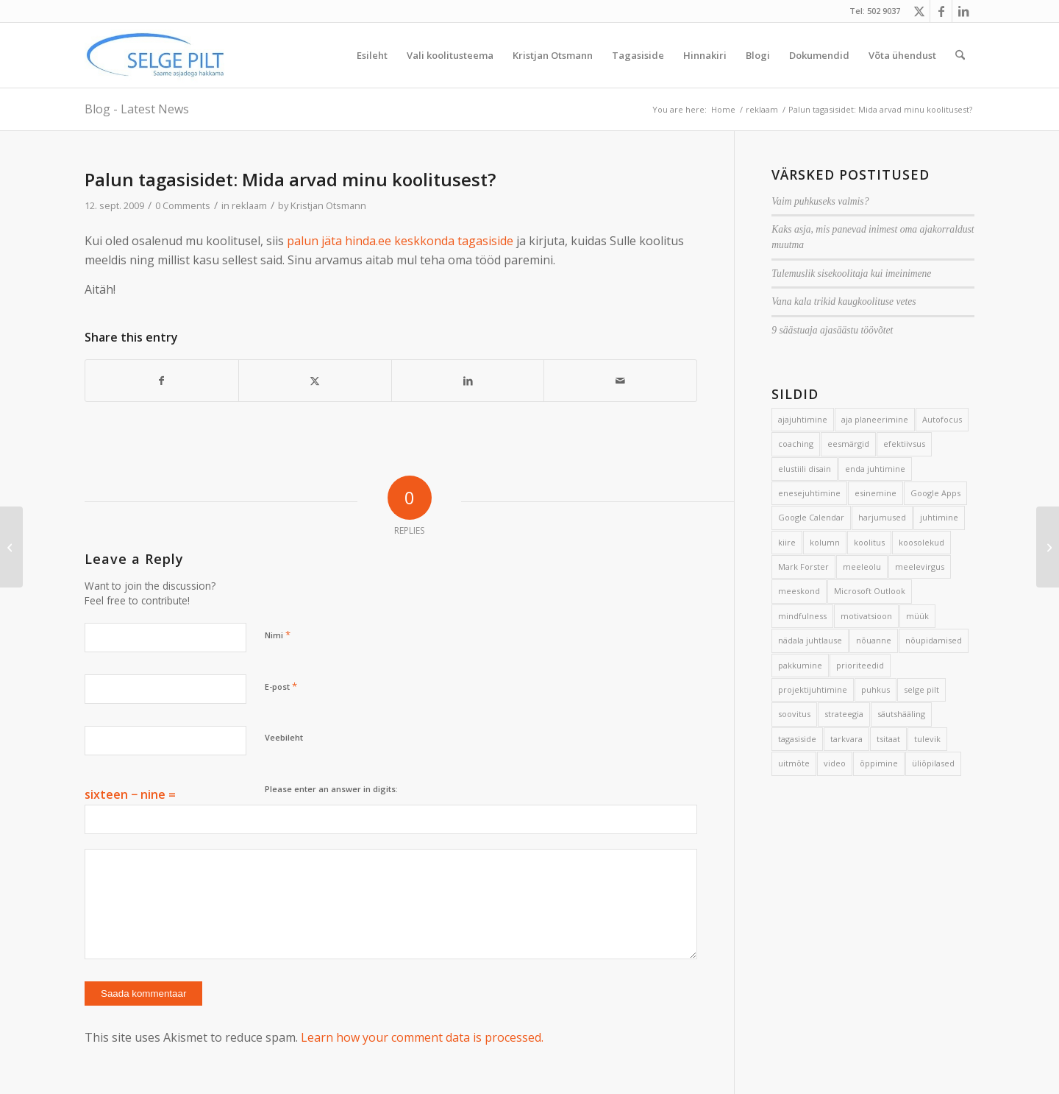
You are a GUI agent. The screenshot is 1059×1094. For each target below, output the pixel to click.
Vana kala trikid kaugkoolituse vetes (843, 301)
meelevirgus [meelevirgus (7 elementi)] (919, 566)
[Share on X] (315, 380)
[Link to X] (919, 11)
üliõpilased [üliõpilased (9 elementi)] (933, 763)
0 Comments (182, 205)
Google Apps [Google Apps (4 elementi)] (935, 492)
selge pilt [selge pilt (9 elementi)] (921, 689)
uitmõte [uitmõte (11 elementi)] (794, 763)
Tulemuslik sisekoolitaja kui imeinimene (851, 273)
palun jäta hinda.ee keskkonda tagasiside (400, 241)
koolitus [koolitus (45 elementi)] (869, 542)
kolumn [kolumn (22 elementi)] (825, 542)
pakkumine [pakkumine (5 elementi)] (800, 665)
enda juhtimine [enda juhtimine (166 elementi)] (875, 468)
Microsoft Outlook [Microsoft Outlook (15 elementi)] (869, 590)
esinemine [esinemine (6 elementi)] (875, 492)
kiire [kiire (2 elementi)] (787, 542)
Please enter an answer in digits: (331, 788)
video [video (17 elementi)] (835, 763)
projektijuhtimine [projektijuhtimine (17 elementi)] (812, 689)
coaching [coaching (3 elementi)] (795, 443)
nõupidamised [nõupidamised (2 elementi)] (933, 640)
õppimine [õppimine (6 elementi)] (879, 763)
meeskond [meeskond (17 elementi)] (799, 590)
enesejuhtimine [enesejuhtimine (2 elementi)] (809, 492)
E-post (281, 686)
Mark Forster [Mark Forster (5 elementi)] (803, 566)
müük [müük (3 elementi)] (917, 615)
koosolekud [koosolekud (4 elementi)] (921, 542)
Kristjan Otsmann (328, 205)
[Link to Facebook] (941, 11)
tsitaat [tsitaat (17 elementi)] (888, 738)
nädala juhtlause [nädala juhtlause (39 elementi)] (810, 640)
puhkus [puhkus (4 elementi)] (875, 689)
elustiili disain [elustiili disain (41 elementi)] (804, 468)
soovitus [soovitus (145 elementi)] (794, 713)
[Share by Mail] (620, 380)
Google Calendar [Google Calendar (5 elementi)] (811, 517)
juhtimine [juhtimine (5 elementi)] (939, 517)
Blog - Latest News (137, 109)
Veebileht (284, 737)
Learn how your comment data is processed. (422, 1037)
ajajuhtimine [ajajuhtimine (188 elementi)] (802, 419)
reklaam (249, 205)
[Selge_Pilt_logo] (155, 55)
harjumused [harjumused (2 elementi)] (882, 517)
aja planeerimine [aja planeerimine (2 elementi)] (874, 419)
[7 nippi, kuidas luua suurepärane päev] (1047, 547)
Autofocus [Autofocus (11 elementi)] (942, 419)
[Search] (960, 55)
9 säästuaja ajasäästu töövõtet (832, 330)
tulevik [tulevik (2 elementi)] (927, 738)
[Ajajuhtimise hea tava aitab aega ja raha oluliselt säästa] (11, 547)
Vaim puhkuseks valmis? (820, 201)
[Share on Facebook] (161, 380)
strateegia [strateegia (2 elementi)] (843, 713)
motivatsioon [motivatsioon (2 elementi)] (866, 615)
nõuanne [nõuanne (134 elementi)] (873, 640)
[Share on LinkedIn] (468, 380)
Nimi (277, 634)
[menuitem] (372, 55)
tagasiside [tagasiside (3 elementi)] (797, 738)
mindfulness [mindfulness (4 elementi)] (802, 615)
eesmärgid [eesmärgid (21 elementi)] (848, 443)
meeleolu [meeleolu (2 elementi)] (862, 566)
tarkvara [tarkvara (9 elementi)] (846, 738)
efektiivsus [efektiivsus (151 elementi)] (904, 443)
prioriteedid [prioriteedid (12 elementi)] (860, 665)
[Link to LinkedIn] (963, 11)
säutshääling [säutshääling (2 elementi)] (901, 713)
